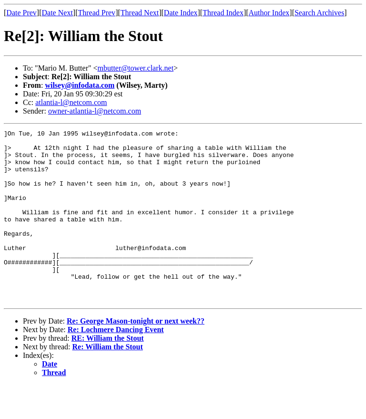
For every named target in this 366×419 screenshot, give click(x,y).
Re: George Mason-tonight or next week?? (135, 355)
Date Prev (21, 13)
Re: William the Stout (107, 381)
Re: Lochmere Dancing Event (116, 364)
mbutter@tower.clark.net (136, 68)
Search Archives (319, 13)
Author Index (269, 13)
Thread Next (140, 13)
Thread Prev (96, 13)
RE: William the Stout (107, 372)
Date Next (57, 13)
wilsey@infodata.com (79, 85)
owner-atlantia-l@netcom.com (94, 111)
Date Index (181, 13)
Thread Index (223, 13)
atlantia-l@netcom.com (71, 102)
